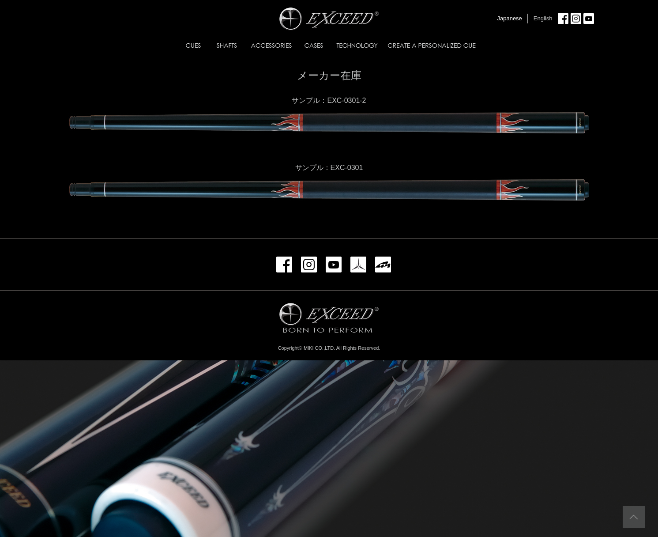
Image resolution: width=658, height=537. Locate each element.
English (543, 18)
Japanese (509, 18)
